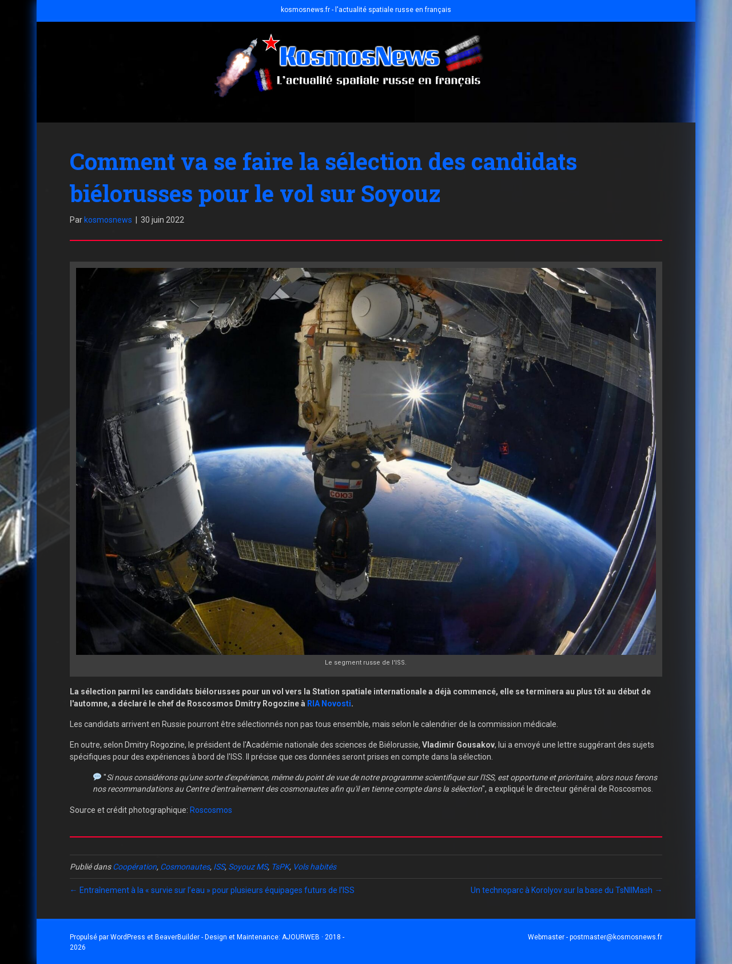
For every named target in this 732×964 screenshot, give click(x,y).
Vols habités (314, 866)
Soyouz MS (248, 866)
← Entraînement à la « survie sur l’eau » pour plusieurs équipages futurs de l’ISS (212, 890)
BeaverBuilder (177, 937)
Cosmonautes (185, 866)
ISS (219, 866)
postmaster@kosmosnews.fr (616, 937)
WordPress (127, 937)
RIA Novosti (329, 703)
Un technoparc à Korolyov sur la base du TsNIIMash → (566, 890)
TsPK (280, 866)
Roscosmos (211, 810)
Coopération (135, 866)
